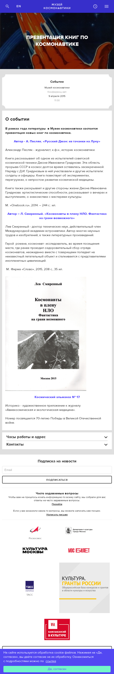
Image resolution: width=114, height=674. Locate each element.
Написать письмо (57, 514)
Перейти (57, 504)
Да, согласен (57, 669)
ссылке (51, 661)
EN (18, 6)
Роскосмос (35, 532)
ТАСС (29, 588)
